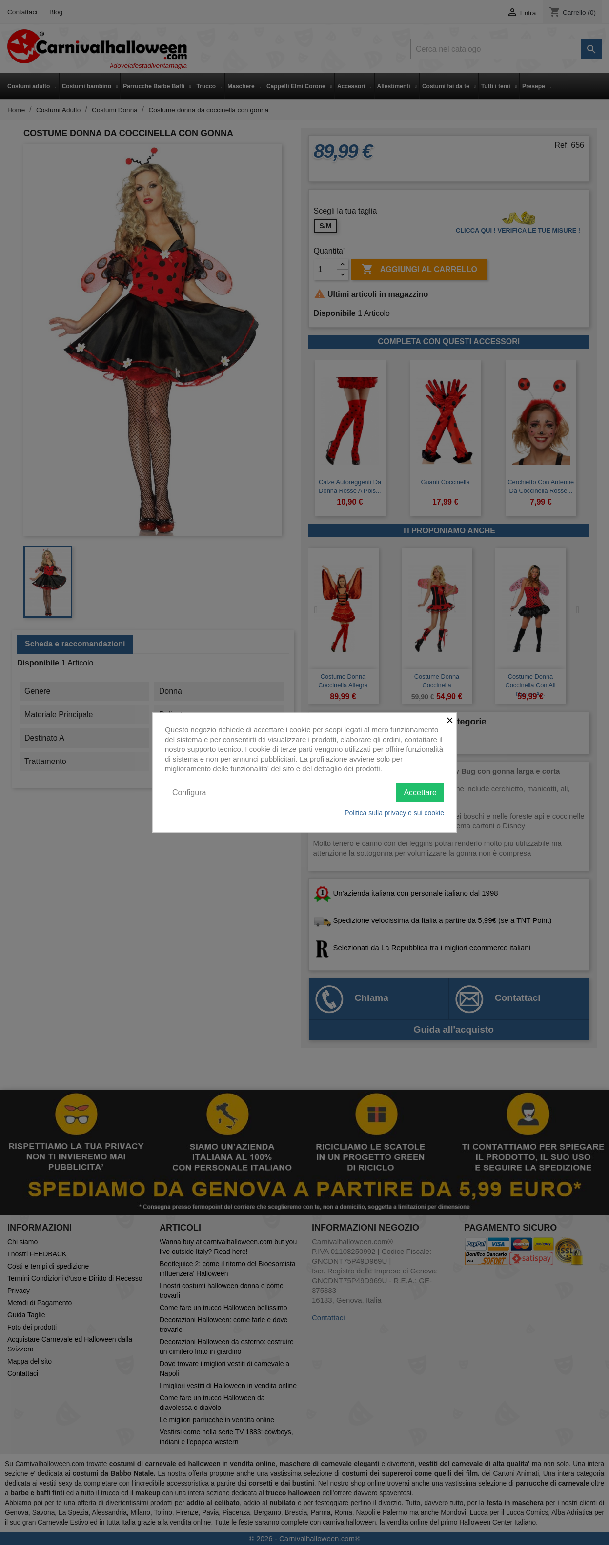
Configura (189, 792)
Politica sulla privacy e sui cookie (394, 813)
